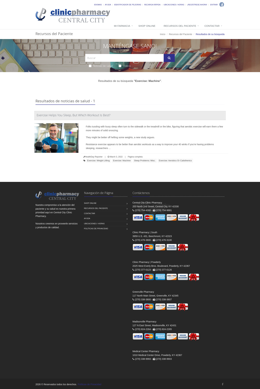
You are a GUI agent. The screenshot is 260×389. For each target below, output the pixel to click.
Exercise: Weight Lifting (98, 160)
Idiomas (98, 5)
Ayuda (108, 5)
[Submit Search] (169, 58)
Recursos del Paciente (180, 25)
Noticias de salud (101, 65)
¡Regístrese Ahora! (197, 5)
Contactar (212, 25)
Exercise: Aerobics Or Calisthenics (175, 160)
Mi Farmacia (122, 25)
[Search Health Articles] (124, 58)
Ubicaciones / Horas (174, 5)
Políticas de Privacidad (96, 229)
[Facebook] (221, 4)
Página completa (135, 157)
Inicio (162, 34)
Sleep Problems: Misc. (144, 160)
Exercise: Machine (122, 160)
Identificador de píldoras (127, 5)
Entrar (214, 5)
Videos (125, 65)
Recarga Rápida (152, 5)
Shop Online (146, 25)
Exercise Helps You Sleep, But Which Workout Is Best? (73, 115)
